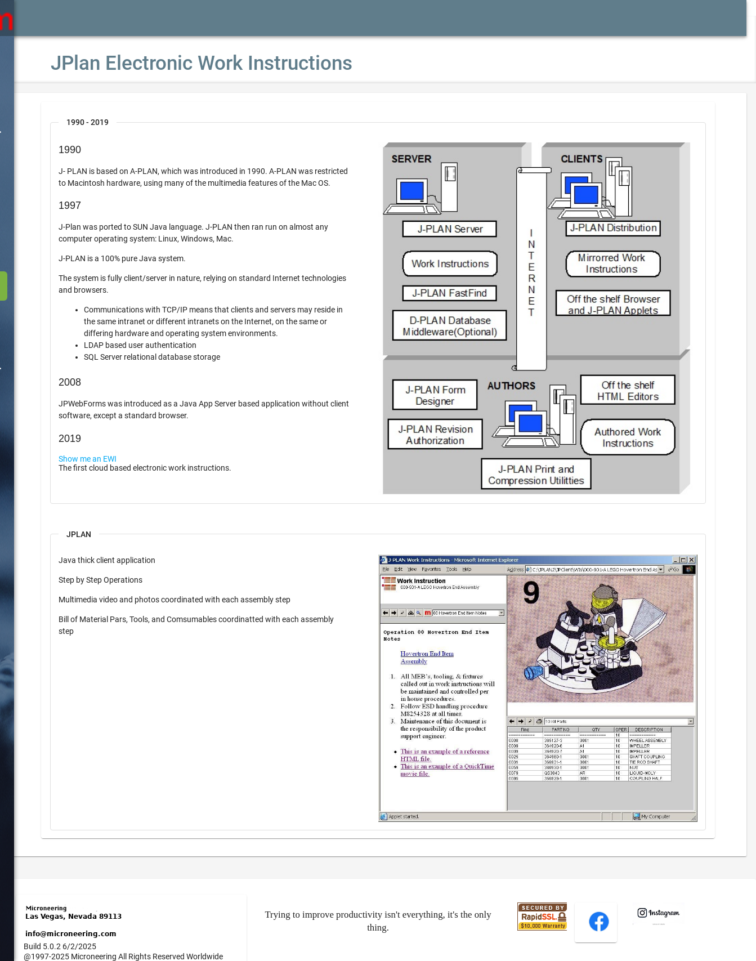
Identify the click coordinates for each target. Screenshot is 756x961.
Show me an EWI (121, 470)
